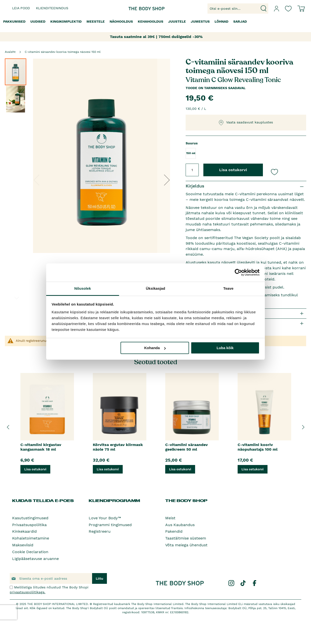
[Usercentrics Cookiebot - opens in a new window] (238, 272)
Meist (170, 518)
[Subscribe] (99, 578)
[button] (167, 180)
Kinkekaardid (24, 531)
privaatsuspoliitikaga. (27, 592)
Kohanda (154, 348)
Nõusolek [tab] (82, 288)
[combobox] (237, 8)
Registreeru (100, 531)
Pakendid (173, 531)
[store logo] (140, 8)
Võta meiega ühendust (186, 545)
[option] (47, 427)
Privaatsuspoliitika (29, 524)
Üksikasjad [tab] (155, 288)
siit (26, 608)
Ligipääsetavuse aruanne (35, 558)
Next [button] (303, 427)
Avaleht (10, 52)
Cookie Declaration (30, 551)
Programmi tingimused (110, 524)
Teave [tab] (228, 288)
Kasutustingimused (30, 518)
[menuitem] (14, 21)
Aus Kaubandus (180, 524)
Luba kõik (224, 348)
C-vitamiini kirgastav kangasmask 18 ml (40, 447)
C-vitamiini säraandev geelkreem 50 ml (186, 447)
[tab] (246, 186)
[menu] (155, 21)
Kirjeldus (195, 185)
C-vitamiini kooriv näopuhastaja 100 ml (257, 447)
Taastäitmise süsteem (185, 538)
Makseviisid (22, 545)
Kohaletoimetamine (30, 538)
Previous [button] (8, 427)
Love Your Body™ (105, 518)
